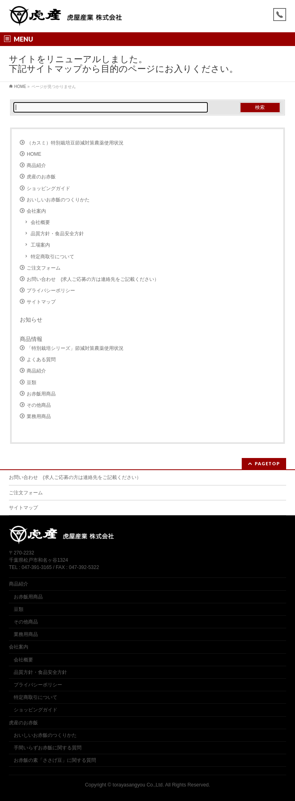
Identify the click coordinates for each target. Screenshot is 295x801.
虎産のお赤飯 (41, 177)
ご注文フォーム (44, 268)
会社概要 (40, 222)
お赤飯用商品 (41, 394)
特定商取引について (52, 256)
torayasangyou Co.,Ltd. (138, 785)
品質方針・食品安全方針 (57, 233)
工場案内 (40, 245)
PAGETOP (267, 463)
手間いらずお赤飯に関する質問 (48, 748)
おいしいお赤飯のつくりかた (58, 200)
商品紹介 (36, 165)
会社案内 (36, 211)
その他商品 (39, 405)
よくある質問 (41, 359)
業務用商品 (39, 416)
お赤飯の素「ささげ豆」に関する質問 (55, 760)
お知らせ (31, 319)
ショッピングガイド (48, 188)
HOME (34, 154)
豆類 (31, 382)
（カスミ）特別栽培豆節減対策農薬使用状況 (75, 143)
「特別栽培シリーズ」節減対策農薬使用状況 (75, 348)
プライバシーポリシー (51, 290)
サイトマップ (41, 302)
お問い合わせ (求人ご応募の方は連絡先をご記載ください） (93, 279)
